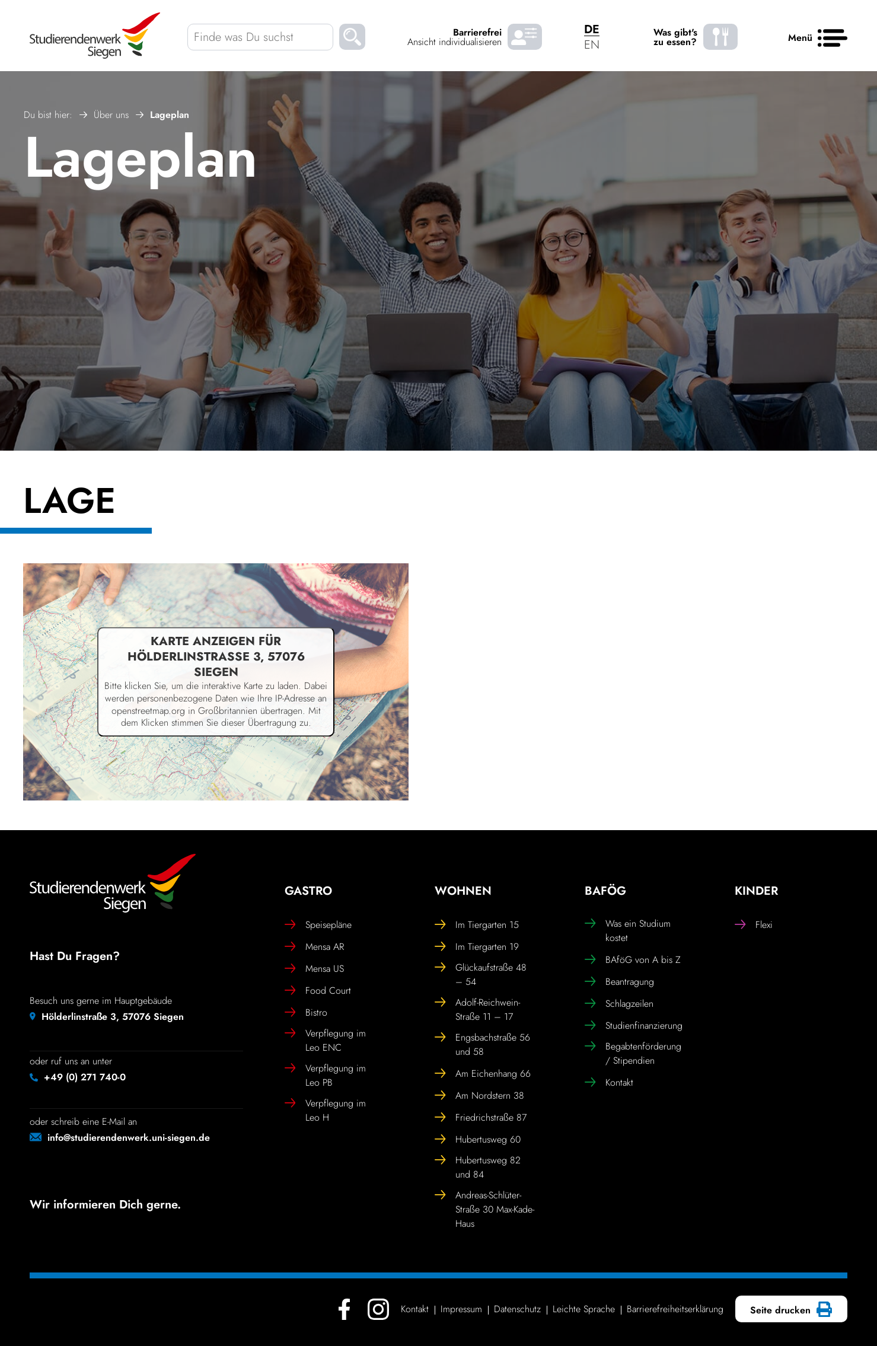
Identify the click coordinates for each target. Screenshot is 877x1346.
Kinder (756, 891)
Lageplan (141, 157)
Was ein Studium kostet (628, 931)
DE (591, 29)
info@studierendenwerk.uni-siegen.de (128, 1137)
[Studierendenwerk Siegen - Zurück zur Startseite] (95, 35)
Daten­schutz (517, 1309)
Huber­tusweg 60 (478, 1140)
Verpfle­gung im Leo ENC (325, 1040)
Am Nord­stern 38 (479, 1096)
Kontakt (609, 1083)
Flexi (754, 925)
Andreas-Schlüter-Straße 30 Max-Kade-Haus (484, 1209)
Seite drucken (789, 1310)
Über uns (111, 115)
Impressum (461, 1309)
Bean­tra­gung (619, 982)
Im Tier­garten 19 (477, 947)
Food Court (318, 991)
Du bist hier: (48, 115)
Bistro (306, 1013)
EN (591, 44)
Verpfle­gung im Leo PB (325, 1075)
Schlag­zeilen (619, 1004)
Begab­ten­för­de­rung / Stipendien (633, 1053)
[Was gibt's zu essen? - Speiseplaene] (720, 37)
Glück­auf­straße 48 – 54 (481, 974)
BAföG (605, 891)
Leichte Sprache (584, 1309)
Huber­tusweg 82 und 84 (478, 1167)
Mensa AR (314, 947)
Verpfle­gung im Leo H (325, 1110)
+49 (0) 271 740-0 (85, 1077)
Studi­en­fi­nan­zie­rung (634, 1026)
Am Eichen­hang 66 (483, 1074)
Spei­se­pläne (318, 925)
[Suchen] (352, 39)
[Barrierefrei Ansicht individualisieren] (525, 37)
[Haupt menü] (832, 38)
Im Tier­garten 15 (477, 925)
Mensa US (314, 969)
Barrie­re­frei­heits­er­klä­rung (675, 1309)
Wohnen (463, 891)
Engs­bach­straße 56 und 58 (482, 1044)
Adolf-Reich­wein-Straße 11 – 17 (477, 1009)
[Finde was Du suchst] (260, 37)
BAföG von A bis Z (633, 960)
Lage (69, 503)
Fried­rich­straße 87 (481, 1118)
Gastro (308, 891)
